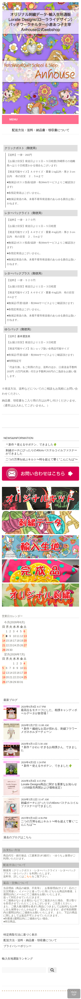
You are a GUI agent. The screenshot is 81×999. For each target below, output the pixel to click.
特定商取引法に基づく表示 (20, 934)
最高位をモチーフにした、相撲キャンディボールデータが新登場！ (40, 713)
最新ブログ (10, 700)
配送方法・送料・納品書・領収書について (30, 940)
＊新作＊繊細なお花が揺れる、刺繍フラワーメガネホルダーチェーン (40, 732)
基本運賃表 (23, 336)
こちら (28, 876)
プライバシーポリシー (17, 946)
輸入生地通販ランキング (17, 958)
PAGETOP (74, 993)
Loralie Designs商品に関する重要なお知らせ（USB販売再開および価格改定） (40, 787)
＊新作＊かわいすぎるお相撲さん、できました (40, 750)
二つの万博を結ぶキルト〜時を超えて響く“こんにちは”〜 (42, 459)
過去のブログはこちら (17, 837)
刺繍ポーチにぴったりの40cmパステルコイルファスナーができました (41, 452)
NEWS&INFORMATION (18, 438)
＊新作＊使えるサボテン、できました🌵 (31, 444)
